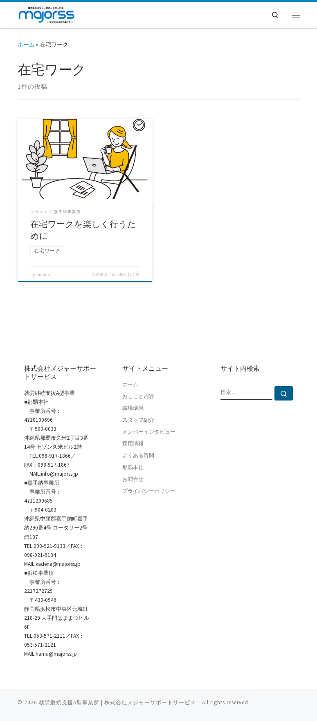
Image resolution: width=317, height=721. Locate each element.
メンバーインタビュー (148, 431)
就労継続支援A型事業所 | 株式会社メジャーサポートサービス (117, 702)
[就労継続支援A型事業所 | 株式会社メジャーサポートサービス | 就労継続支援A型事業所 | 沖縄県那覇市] (46, 14)
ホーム (26, 44)
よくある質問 (138, 455)
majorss (45, 275)
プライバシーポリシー (148, 490)
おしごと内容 (138, 396)
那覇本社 (133, 467)
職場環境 (133, 408)
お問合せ (133, 479)
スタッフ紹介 (138, 419)
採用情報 (133, 443)
